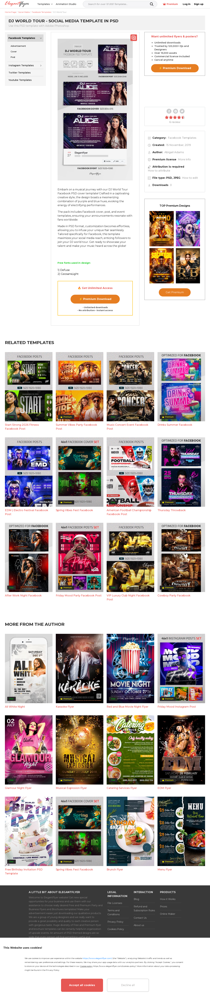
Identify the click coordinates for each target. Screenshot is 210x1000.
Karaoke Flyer (65, 706)
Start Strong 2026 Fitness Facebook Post (22, 426)
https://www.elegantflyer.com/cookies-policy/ (114, 966)
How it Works (167, 899)
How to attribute (159, 170)
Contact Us (140, 917)
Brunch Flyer (115, 869)
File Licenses (114, 903)
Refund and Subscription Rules (144, 908)
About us (139, 925)
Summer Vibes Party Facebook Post (76, 426)
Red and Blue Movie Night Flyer (127, 706)
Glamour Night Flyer (18, 788)
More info (184, 159)
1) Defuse (64, 270)
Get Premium (175, 292)
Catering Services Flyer (122, 788)
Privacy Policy (115, 921)
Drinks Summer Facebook (175, 424)
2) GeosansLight (68, 274)
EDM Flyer (164, 788)
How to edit (190, 177)
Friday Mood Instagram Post (177, 706)
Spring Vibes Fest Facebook (74, 510)
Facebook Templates (22, 38)
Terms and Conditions (113, 912)
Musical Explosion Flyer (71, 788)
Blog (136, 899)
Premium (170, 4)
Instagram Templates (21, 65)
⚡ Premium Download (95, 299)
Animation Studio (66, 4)
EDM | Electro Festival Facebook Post (26, 512)
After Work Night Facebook (23, 595)
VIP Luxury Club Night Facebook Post (128, 597)
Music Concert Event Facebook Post (127, 426)
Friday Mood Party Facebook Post (79, 595)
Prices (163, 906)
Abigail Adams (174, 152)
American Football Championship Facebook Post (129, 512)
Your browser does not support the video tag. (174, 91)
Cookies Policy (115, 929)
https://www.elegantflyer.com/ (97, 958)
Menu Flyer (165, 869)
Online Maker (167, 913)
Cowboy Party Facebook (174, 595)
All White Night (15, 706)
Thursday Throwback (172, 510)
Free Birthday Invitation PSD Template (23, 871)
